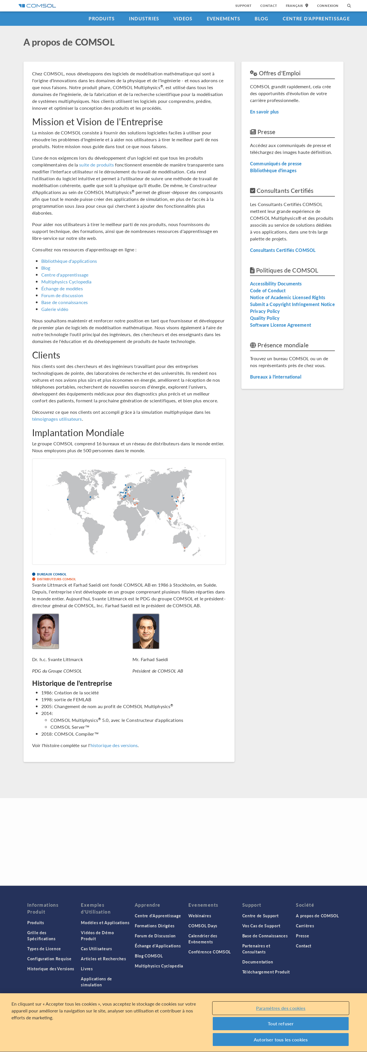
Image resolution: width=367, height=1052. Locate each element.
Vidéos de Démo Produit (97, 935)
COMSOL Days (202, 925)
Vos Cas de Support (261, 925)
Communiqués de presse (276, 163)
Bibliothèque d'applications (69, 261)
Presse (302, 936)
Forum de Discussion (155, 936)
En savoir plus (264, 111)
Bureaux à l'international (275, 376)
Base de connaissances (64, 302)
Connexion (328, 5)
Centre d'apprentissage (64, 274)
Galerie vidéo (54, 309)
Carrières (305, 925)
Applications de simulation (96, 982)
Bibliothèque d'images (273, 170)
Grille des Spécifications (41, 935)
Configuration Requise (49, 958)
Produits (102, 18)
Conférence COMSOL (209, 952)
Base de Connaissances (265, 936)
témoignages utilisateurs (57, 419)
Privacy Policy (265, 311)
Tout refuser (281, 1025)
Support (243, 5)
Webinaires (199, 915)
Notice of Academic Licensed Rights (287, 297)
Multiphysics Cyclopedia (66, 281)
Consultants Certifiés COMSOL (282, 250)
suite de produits (96, 164)
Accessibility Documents (276, 283)
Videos (183, 18)
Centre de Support (260, 915)
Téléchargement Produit (266, 972)
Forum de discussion (62, 295)
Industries (144, 18)
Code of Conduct (268, 290)
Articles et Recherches (103, 958)
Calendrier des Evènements (202, 939)
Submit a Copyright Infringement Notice (292, 304)
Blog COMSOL (149, 956)
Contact (268, 5)
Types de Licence (44, 948)
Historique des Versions (50, 968)
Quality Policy (265, 318)
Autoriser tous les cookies (281, 1042)
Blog (262, 18)
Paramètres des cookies (281, 1010)
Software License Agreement (280, 325)
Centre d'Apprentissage (316, 18)
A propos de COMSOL (317, 915)
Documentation (257, 962)
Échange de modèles (62, 288)
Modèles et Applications (105, 922)
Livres (87, 968)
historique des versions (114, 745)
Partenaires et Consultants (256, 949)
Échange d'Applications (158, 946)
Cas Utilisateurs (96, 948)
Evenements (224, 18)
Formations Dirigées (155, 925)
